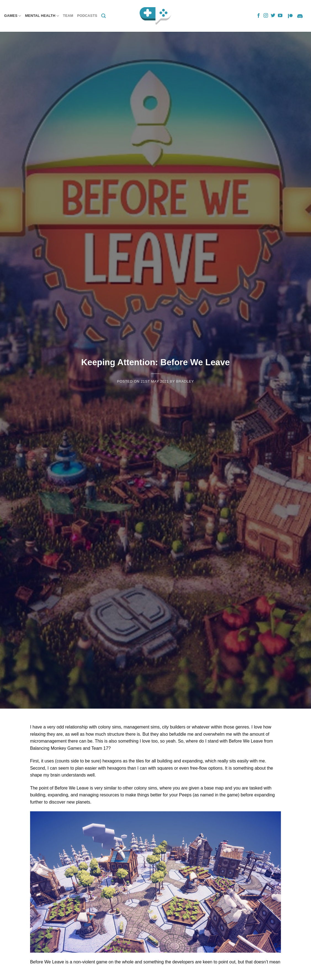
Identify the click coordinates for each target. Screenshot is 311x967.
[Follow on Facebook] (258, 15)
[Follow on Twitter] (273, 15)
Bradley (185, 381)
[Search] (103, 15)
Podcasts (87, 16)
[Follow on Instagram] (266, 15)
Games (12, 15)
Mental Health (42, 15)
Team (68, 16)
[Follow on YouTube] (280, 15)
